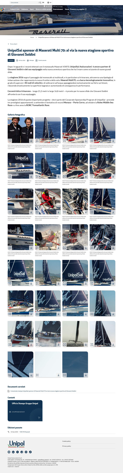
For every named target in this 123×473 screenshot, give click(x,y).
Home (32, 37)
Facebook (21, 452)
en (107, 2)
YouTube (9, 452)
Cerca (79, 2)
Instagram (26, 452)
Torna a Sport (13, 44)
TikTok (30, 452)
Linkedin (13, 452)
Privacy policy (66, 446)
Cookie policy (66, 441)
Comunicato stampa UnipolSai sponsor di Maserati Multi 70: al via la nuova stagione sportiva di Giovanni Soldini (43, 391)
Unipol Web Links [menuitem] (113, 2)
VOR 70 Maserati (25, 432)
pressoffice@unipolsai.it (18, 411)
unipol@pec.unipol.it (43, 459)
